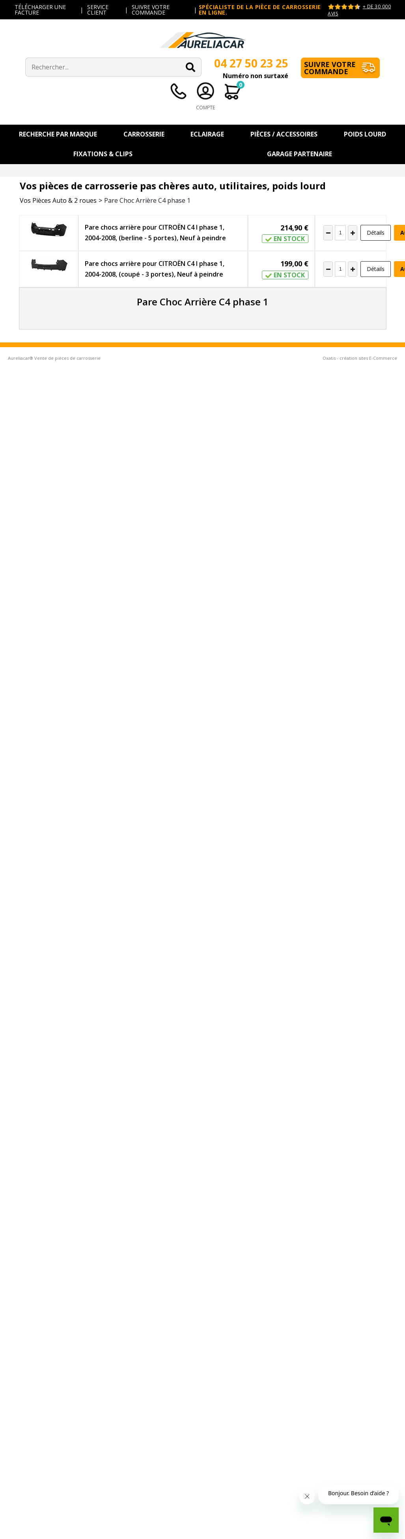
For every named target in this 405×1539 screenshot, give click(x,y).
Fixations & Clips (103, 154)
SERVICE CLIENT (97, 9)
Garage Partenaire (299, 154)
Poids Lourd (365, 134)
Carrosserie (143, 134)
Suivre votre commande (330, 68)
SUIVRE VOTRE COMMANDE (151, 9)
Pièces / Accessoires (283, 134)
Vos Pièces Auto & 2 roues (58, 200)
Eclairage (207, 134)
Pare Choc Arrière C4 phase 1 (147, 200)
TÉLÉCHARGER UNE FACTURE (40, 9)
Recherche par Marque (58, 134)
